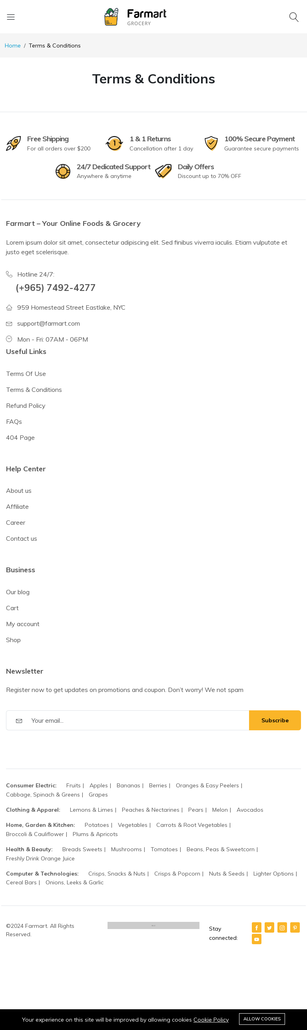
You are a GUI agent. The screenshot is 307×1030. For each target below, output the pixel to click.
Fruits (73, 785)
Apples (99, 785)
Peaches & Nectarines (150, 809)
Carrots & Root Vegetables (191, 824)
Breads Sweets (82, 849)
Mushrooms (126, 849)
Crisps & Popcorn (177, 873)
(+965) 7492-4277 (56, 287)
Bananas (128, 785)
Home (13, 45)
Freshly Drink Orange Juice (40, 858)
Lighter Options (273, 873)
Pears (195, 809)
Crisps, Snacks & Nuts (117, 873)
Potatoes (97, 824)
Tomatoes (164, 849)
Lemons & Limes (91, 809)
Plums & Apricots (95, 834)
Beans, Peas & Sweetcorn (221, 849)
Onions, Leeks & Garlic (75, 882)
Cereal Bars (21, 882)
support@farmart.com (48, 323)
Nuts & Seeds (227, 873)
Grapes (98, 794)
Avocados (250, 809)
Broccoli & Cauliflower (35, 834)
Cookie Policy (211, 1019)
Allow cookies (262, 1019)
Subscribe (275, 720)
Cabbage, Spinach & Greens (43, 794)
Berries (158, 785)
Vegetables (133, 824)
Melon (220, 809)
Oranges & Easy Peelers (207, 785)
